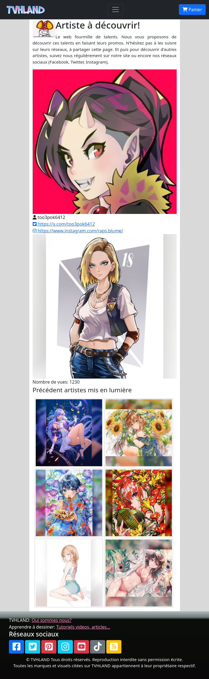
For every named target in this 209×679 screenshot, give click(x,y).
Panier (192, 9)
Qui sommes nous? (51, 620)
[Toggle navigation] (115, 9)
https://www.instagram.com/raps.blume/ (78, 231)
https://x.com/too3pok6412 (64, 224)
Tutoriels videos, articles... (83, 627)
